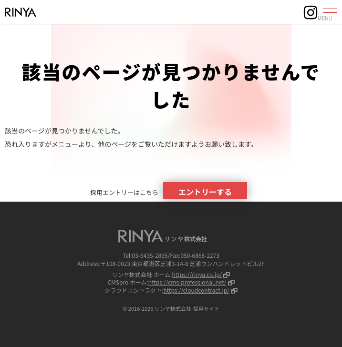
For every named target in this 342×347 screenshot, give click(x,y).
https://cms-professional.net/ (187, 282)
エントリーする (205, 191)
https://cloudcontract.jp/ (196, 290)
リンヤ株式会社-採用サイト (187, 308)
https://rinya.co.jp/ (197, 274)
